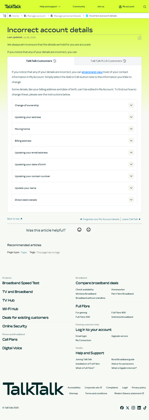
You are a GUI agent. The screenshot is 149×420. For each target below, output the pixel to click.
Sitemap (73, 393)
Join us (100, 6)
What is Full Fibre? (85, 367)
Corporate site (92, 387)
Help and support (49, 6)
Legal (125, 387)
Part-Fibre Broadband (122, 293)
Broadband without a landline (90, 297)
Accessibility (74, 387)
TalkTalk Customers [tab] (41, 61)
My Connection (83, 340)
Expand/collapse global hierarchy (4, 15)
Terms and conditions (96, 393)
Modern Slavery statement (128, 393)
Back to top (13, 218)
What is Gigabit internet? (124, 367)
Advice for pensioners (122, 363)
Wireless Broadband (86, 293)
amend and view (92, 72)
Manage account (35, 15)
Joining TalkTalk (84, 359)
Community (79, 6)
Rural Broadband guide (122, 359)
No (88, 233)
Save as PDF (139, 38)
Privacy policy (139, 387)
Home (14, 15)
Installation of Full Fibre (88, 363)
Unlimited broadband (122, 316)
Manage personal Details (65, 15)
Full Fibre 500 (83, 316)
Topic (24, 252)
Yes (79, 233)
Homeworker (118, 289)
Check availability (85, 289)
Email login (81, 336)
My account (126, 6)
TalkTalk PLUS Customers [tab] (108, 61)
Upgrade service (119, 336)
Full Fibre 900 (118, 312)
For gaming (81, 312)
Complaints (112, 387)
